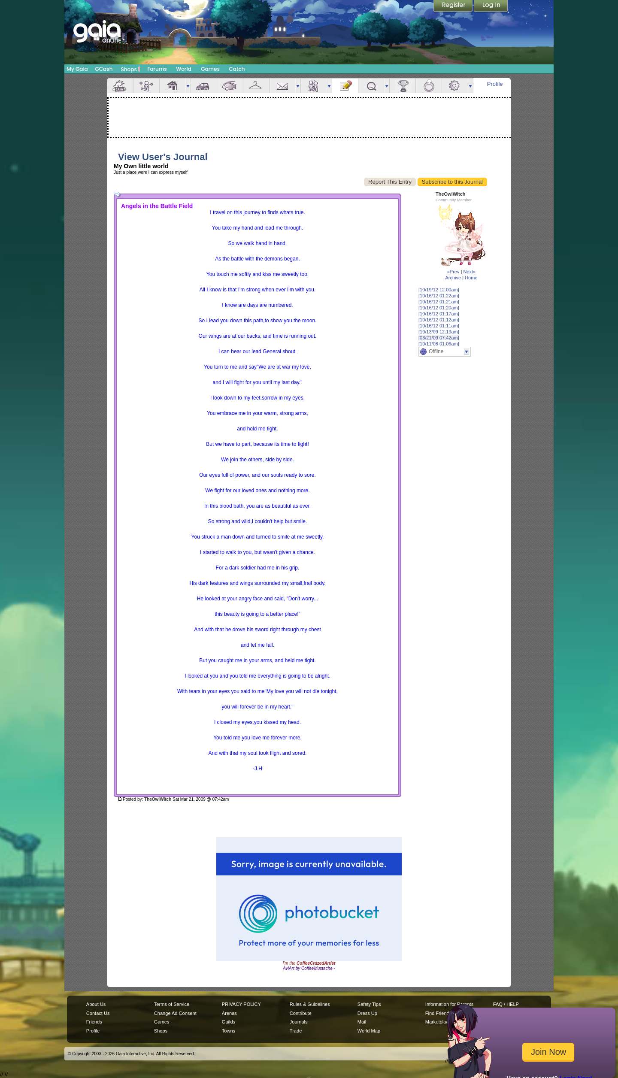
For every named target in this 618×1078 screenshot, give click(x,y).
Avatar (146, 86)
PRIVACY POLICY (241, 1004)
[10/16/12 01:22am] (438, 295)
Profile (495, 84)
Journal (345, 86)
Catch (237, 69)
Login (491, 6)
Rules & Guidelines (310, 1004)
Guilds (228, 1021)
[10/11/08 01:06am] (438, 343)
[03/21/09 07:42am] (438, 337)
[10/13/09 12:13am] (438, 331)
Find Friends (438, 1013)
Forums (157, 69)
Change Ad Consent (175, 1013)
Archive (453, 277)
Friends (314, 86)
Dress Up (367, 1013)
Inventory (256, 86)
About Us (96, 1004)
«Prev (453, 271)
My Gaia (77, 69)
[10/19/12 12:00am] (438, 289)
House (172, 86)
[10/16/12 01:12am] (438, 319)
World (183, 69)
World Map (368, 1030)
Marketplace (438, 1021)
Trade (296, 1030)
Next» (469, 271)
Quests (371, 86)
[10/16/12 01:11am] (438, 325)
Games (210, 69)
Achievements (402, 86)
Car (204, 86)
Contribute (301, 1013)
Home (471, 277)
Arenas (229, 1013)
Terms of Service (171, 1004)
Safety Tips (369, 1004)
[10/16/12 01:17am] (438, 313)
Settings (455, 86)
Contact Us (98, 1013)
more (188, 86)
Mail (282, 86)
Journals (299, 1021)
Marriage (429, 86)
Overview (120, 86)
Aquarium (230, 86)
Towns (228, 1030)
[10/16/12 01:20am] (438, 307)
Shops (130, 69)
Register (453, 6)
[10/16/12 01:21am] (438, 301)
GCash (104, 69)
